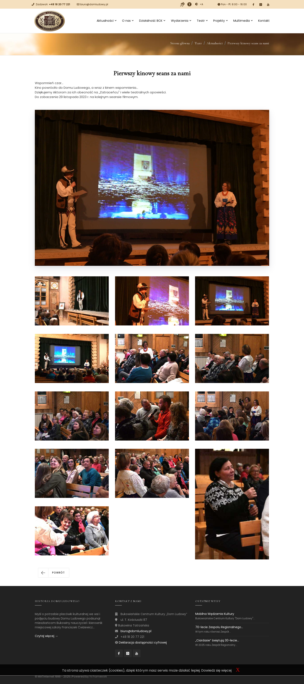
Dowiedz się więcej (216, 670)
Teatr (202, 21)
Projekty (220, 21)
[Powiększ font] (201, 4)
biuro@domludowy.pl (94, 4)
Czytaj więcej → (46, 636)
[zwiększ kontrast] (196, 4)
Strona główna (180, 43)
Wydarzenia (181, 21)
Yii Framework (98, 676)
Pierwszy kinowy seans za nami (248, 43)
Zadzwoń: (53, 4)
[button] (53, 573)
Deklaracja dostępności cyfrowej (143, 642)
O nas (127, 21)
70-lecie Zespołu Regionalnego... (219, 627)
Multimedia (242, 21)
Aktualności (106, 21)
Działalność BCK (152, 21)
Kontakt (264, 21)
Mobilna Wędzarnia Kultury (214, 614)
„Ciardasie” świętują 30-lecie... (217, 640)
